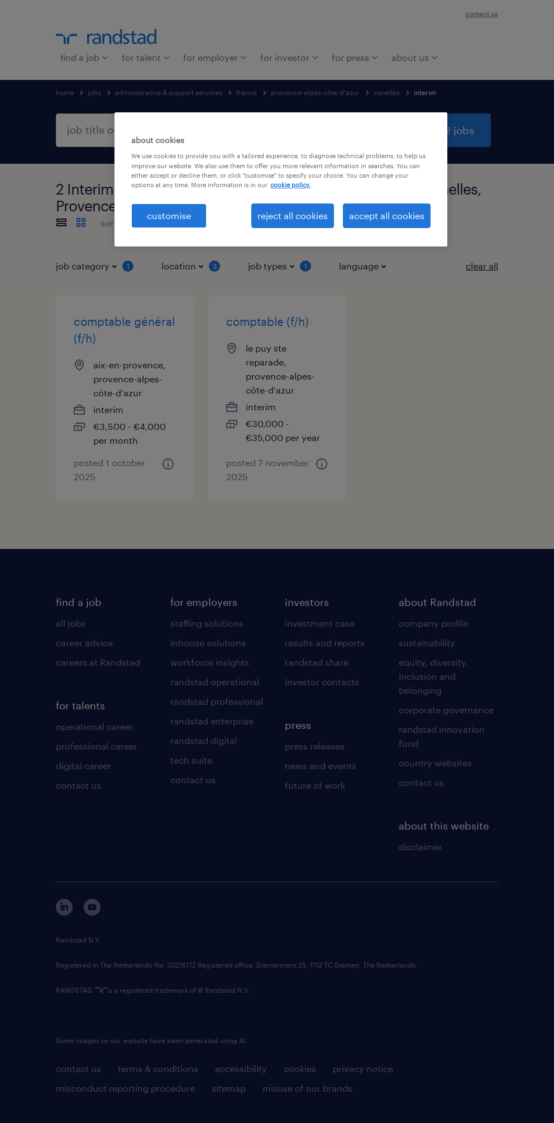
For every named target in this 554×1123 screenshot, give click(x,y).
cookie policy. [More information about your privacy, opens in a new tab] (290, 184)
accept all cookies (386, 215)
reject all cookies (292, 215)
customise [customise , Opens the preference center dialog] (169, 215)
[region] (280, 179)
